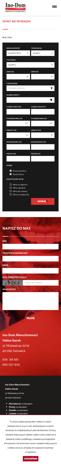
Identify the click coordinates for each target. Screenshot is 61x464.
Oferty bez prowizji (18, 191)
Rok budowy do (38, 142)
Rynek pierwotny (18, 171)
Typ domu (11, 60)
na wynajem (21, 404)
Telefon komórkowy (14, 253)
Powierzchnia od (14, 118)
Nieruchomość (13, 48)
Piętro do (36, 154)
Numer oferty (13, 95)
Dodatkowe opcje (15, 179)
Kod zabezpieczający (14, 277)
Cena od (10, 72)
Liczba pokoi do (38, 107)
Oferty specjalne (18, 188)
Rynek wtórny (17, 174)
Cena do (35, 72)
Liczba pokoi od (14, 107)
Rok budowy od (14, 142)
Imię (4, 241)
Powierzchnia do (39, 118)
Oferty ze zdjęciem (19, 184)
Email (5, 265)
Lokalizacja (12, 83)
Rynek (9, 165)
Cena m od (11, 130)
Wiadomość (9, 289)
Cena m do (36, 130)
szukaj (42, 201)
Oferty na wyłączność (19, 194)
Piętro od (11, 154)
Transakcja (36, 48)
